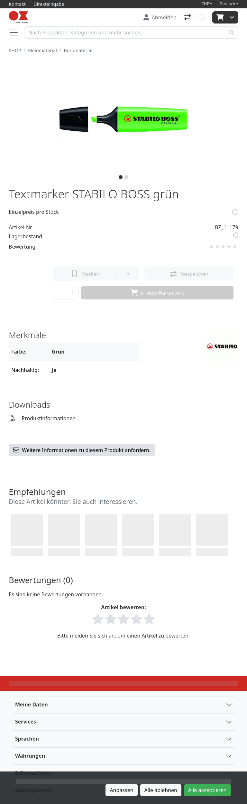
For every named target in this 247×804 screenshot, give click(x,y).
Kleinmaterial (42, 50)
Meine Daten (31, 704)
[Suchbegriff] (124, 32)
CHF (205, 3)
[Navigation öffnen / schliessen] (16, 32)
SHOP (15, 50)
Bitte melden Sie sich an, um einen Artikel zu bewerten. (123, 635)
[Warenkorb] (219, 17)
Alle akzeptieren (207, 790)
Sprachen (27, 738)
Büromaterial (78, 50)
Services (25, 721)
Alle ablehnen (160, 790)
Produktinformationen (42, 418)
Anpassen (121, 790)
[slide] (121, 177)
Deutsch (227, 3)
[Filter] (93, 352)
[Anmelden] (160, 17)
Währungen (30, 755)
